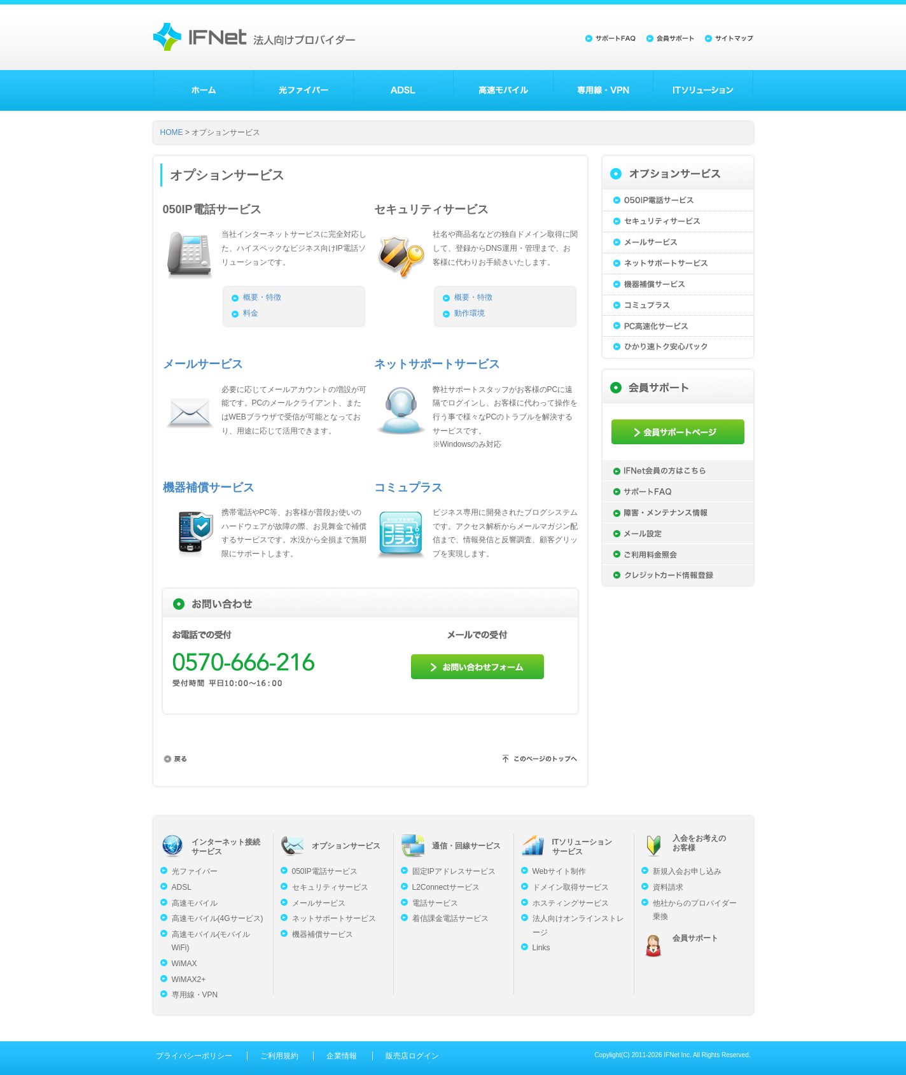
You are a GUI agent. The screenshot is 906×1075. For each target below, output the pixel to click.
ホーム (203, 90)
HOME (171, 132)
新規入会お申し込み (687, 871)
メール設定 (678, 533)
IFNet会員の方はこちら (678, 470)
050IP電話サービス (678, 200)
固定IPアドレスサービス (454, 871)
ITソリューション (703, 90)
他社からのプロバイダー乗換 (695, 910)
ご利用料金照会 (678, 554)
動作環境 (469, 313)
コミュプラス (408, 487)
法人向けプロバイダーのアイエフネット (254, 37)
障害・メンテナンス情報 (678, 512)
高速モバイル (503, 90)
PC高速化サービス (678, 326)
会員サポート (695, 938)
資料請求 (668, 887)
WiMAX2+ (189, 979)
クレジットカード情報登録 (678, 575)
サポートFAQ (678, 491)
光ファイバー (303, 90)
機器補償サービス (208, 487)
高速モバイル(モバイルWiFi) (211, 941)
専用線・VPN (603, 90)
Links (541, 947)
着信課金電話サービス (450, 918)
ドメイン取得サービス (571, 887)
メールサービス (203, 364)
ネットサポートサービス (437, 364)
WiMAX (184, 963)
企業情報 (341, 1055)
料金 (250, 313)
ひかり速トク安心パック (678, 347)
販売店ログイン (412, 1055)
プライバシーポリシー (194, 1055)
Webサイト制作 (559, 871)
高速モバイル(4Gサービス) (217, 918)
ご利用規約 (279, 1055)
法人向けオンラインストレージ (578, 925)
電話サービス (435, 903)
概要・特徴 (262, 297)
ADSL (403, 90)
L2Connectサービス (446, 887)
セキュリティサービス (678, 221)
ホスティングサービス (571, 903)
